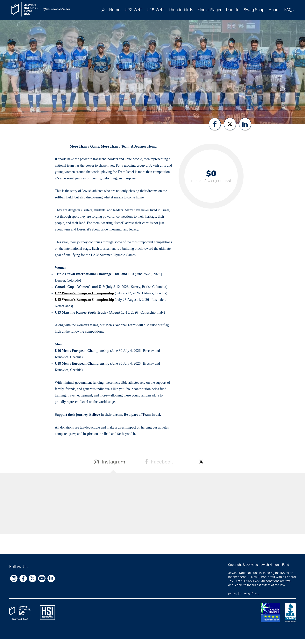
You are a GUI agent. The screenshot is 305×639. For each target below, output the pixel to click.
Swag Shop (254, 10)
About (274, 10)
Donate (232, 10)
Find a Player (209, 10)
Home (114, 10)
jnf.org (232, 593)
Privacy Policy (249, 593)
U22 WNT (133, 10)
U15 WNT (155, 10)
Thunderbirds (181, 10)
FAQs (289, 10)
